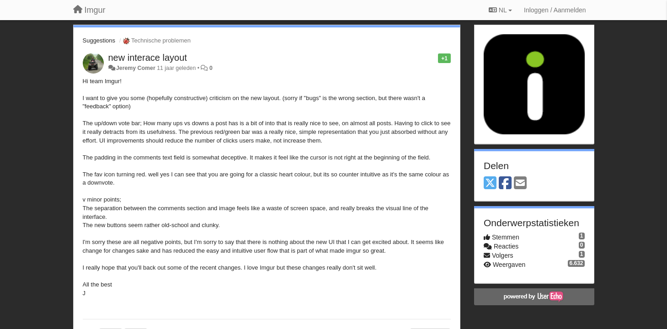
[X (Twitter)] (490, 183)
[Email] (520, 183)
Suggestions (99, 40)
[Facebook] (505, 183)
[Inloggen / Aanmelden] (554, 10)
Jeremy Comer (135, 68)
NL (500, 10)
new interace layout (147, 58)
